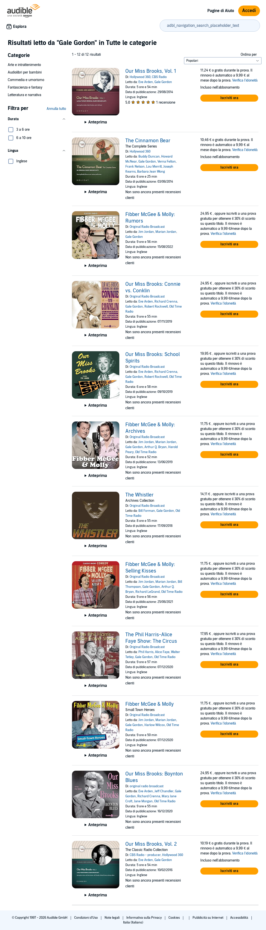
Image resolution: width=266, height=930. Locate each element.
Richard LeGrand (147, 592)
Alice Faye (162, 652)
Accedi (249, 10)
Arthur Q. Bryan (155, 447)
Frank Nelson (135, 167)
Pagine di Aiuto (220, 10)
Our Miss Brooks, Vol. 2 (151, 844)
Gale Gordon (163, 82)
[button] (37, 119)
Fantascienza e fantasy (25, 87)
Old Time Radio (145, 452)
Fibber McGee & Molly (149, 704)
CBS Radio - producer (145, 855)
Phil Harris (145, 652)
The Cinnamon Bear (147, 141)
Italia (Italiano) (133, 922)
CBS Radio (159, 77)
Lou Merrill (154, 167)
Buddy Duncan (149, 157)
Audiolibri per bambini (25, 72)
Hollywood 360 (140, 77)
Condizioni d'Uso (86, 918)
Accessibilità (239, 918)
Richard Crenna (165, 302)
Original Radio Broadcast (147, 227)
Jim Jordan (146, 232)
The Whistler (139, 495)
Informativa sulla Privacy (144, 918)
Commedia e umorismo (26, 80)
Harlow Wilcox (154, 725)
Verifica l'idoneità (245, 80)
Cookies (174, 918)
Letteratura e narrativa (24, 95)
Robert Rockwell (156, 307)
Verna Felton (166, 162)
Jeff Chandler (163, 791)
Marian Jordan (165, 232)
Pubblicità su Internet (208, 918)
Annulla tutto (56, 109)
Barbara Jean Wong (151, 172)
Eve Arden (145, 82)
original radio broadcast (146, 786)
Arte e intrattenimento (24, 65)
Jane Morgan (143, 801)
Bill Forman (146, 511)
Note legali (112, 918)
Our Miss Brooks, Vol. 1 (150, 71)
